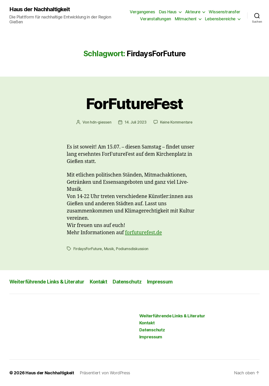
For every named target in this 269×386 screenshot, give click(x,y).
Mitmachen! (186, 18)
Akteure (193, 11)
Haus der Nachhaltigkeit (39, 9)
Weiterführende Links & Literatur (46, 282)
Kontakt (98, 282)
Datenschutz (127, 282)
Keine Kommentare (176, 122)
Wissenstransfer (224, 11)
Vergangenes (142, 11)
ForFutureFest (134, 104)
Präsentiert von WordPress (105, 372)
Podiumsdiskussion (132, 248)
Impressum (160, 282)
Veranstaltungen (155, 18)
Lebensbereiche (220, 18)
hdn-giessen (100, 122)
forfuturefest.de (143, 233)
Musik (109, 248)
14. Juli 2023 (136, 122)
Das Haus (168, 11)
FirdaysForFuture (87, 248)
